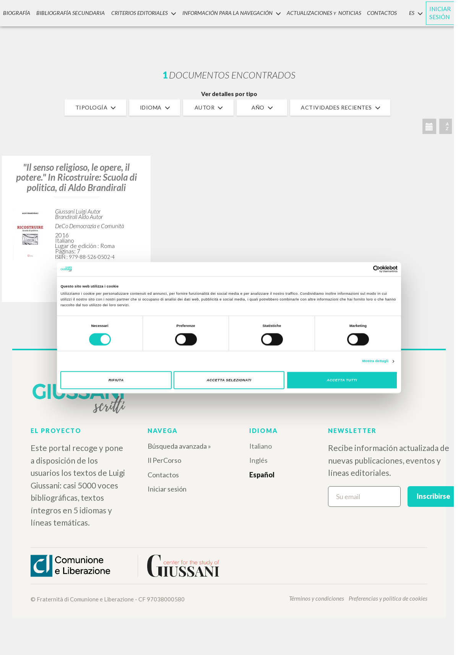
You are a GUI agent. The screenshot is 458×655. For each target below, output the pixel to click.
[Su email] (364, 496)
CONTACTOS (378, 13)
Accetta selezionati (229, 380)
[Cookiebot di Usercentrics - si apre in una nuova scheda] (364, 269)
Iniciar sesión (167, 489)
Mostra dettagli (375, 361)
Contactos (163, 474)
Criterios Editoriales (139, 13)
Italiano (260, 446)
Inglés (258, 460)
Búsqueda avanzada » (179, 446)
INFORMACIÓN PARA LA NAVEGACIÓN (227, 13)
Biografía (16, 13)
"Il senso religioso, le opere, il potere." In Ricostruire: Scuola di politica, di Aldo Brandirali (76, 177)
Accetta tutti (342, 380)
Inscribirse (433, 496)
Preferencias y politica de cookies (388, 598)
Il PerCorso (164, 460)
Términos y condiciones (316, 598)
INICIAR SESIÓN (436, 12)
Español (261, 474)
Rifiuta (116, 380)
